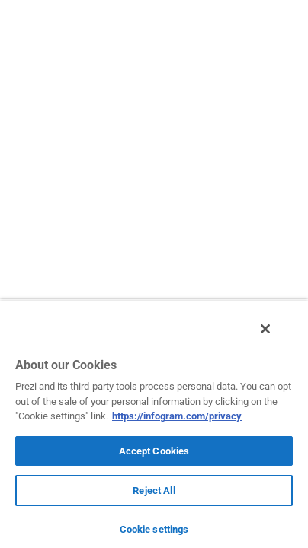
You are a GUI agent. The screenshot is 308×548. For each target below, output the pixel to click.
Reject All (154, 490)
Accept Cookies (154, 451)
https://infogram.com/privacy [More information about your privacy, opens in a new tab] (177, 416)
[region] (154, 427)
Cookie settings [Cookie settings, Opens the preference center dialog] (154, 529)
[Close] (276, 337)
